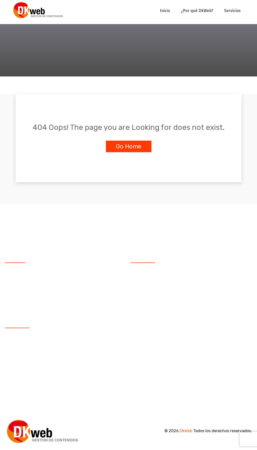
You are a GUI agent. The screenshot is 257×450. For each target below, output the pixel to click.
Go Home (128, 146)
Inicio (165, 11)
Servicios (232, 11)
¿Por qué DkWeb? (197, 11)
